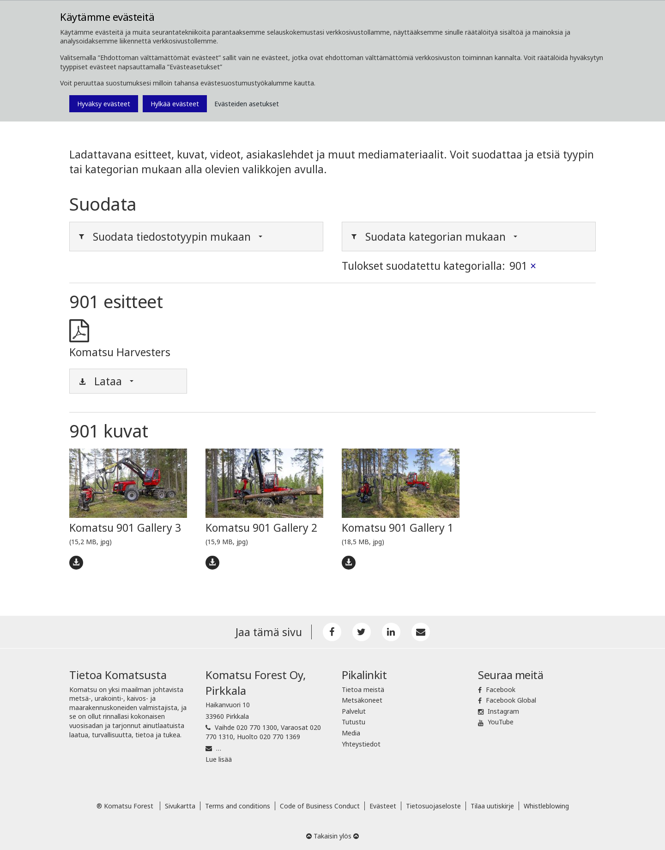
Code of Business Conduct (320, 805)
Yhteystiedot (361, 744)
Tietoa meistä (363, 689)
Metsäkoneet (362, 700)
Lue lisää (219, 759)
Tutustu (353, 721)
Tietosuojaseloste (433, 805)
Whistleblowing (546, 805)
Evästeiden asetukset (246, 103)
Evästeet (382, 805)
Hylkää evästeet (175, 103)
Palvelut (354, 711)
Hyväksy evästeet (103, 103)
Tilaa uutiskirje (492, 805)
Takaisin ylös (332, 836)
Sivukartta (180, 805)
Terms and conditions (237, 805)
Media (351, 733)
